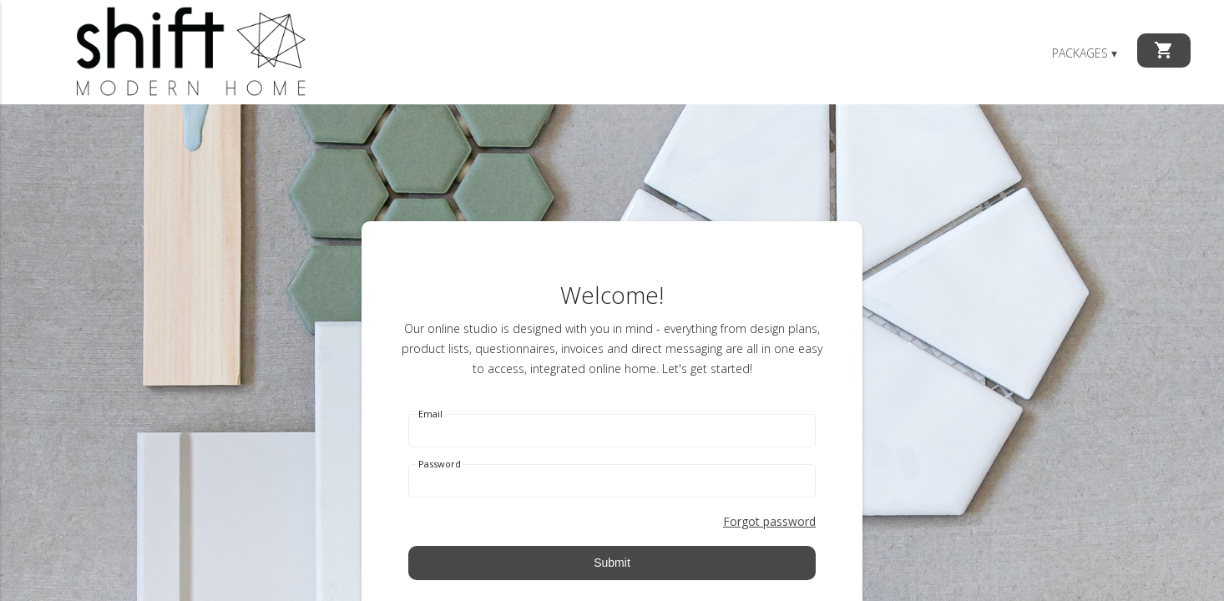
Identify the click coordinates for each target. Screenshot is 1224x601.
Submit (612, 562)
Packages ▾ (1084, 53)
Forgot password (769, 521)
